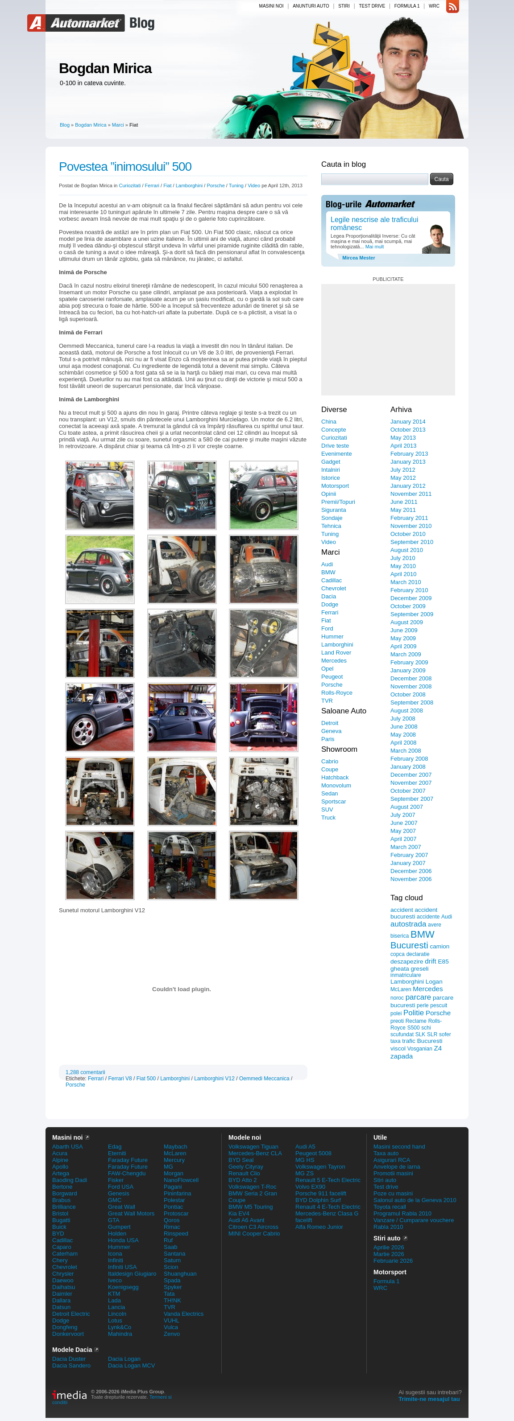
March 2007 (405, 847)
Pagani (173, 1186)
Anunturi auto (311, 6)
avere (434, 925)
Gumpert (119, 1226)
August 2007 (406, 806)
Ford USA (120, 1186)
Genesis (118, 1193)
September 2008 (411, 702)
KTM (114, 1293)
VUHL (171, 1320)
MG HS (305, 1160)
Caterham (65, 1253)
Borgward (64, 1193)
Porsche (215, 185)
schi (426, 1028)
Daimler (62, 1293)
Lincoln (117, 1313)
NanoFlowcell (181, 1180)
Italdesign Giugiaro (132, 1273)
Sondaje (332, 518)
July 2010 (402, 558)
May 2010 (403, 566)
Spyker (173, 1287)
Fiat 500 (146, 1078)
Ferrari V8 (120, 1078)
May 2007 (403, 831)
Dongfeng (64, 1327)
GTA (114, 1220)
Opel (327, 668)
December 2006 (411, 871)
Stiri (344, 6)
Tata (169, 1293)
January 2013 (408, 461)
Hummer (332, 636)
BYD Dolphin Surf (318, 1200)
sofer (445, 1034)
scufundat (402, 1034)
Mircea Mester (358, 257)
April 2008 (403, 742)
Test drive (372, 6)
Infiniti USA (122, 1267)
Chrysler (63, 1273)
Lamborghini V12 (214, 1078)
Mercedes (334, 660)
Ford (327, 628)
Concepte (333, 429)
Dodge (329, 604)
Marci (118, 125)
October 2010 (408, 534)
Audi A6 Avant (246, 1220)
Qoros (171, 1220)
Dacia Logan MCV (131, 1365)
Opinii (328, 493)
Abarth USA (67, 1146)
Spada (172, 1280)
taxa (395, 1041)
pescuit (438, 1005)
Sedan (329, 793)
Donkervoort (68, 1333)
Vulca (171, 1327)
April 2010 (403, 574)
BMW (328, 572)
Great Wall (121, 1206)
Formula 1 (407, 6)
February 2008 (409, 758)
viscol (398, 1048)
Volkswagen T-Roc (252, 1186)
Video (254, 185)
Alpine (60, 1160)
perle (423, 1005)
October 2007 (408, 790)
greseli (419, 968)
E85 (443, 961)
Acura (59, 1153)
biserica (399, 936)
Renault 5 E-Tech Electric (328, 1180)
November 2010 (411, 526)
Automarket (77, 23)
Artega (60, 1173)
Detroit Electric (71, 1313)
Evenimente (336, 453)
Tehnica (331, 526)
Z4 (438, 1048)
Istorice (330, 477)
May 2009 (403, 638)
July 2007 (402, 814)
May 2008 (403, 734)
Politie (413, 1013)
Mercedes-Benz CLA (255, 1153)
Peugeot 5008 (313, 1153)
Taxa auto (385, 1153)
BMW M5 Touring (250, 1206)
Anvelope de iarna (396, 1166)
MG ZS (304, 1173)
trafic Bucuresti (422, 1041)
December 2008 (411, 678)
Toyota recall (389, 1206)
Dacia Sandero (71, 1365)
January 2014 (408, 421)
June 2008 (404, 726)
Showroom (339, 749)
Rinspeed (176, 1233)
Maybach (175, 1146)
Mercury (174, 1160)
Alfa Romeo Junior (319, 1226)
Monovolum (336, 785)
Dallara (61, 1300)
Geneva (331, 731)
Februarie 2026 (393, 1260)
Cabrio (329, 761)
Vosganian (419, 1049)
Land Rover (336, 652)
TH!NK (172, 1300)
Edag (114, 1146)
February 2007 (409, 855)
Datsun (61, 1307)
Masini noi (271, 6)
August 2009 (406, 622)
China (328, 421)
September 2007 (411, 798)
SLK (420, 1034)
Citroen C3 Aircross (253, 1226)
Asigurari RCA (391, 1160)
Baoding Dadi (69, 1180)
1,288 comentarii (85, 1072)
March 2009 (405, 654)
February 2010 (409, 590)
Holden (117, 1233)
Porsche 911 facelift (320, 1193)
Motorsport (335, 485)
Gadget (330, 461)
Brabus (61, 1200)
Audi (327, 564)
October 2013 (408, 429)
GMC (114, 1200)
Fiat (167, 185)
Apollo (60, 1166)
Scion (171, 1267)
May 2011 (403, 510)
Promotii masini (393, 1173)
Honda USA (123, 1240)
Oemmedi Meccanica (264, 1078)
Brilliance (64, 1206)
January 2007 (408, 863)
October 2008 (408, 694)
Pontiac (173, 1206)
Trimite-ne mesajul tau (429, 1399)
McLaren (400, 989)
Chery (60, 1260)
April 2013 (403, 445)
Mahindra (120, 1333)
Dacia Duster (69, 1358)
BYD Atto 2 (242, 1180)
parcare (418, 997)
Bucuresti (409, 945)
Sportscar (333, 801)
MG (168, 1166)
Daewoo (63, 1280)
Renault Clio (244, 1173)
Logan (434, 981)
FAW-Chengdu (127, 1173)
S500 (413, 1028)
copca (397, 954)
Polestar (174, 1200)
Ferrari (152, 185)
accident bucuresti (413, 913)
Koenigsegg (123, 1287)
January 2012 (408, 485)
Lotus (115, 1320)
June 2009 (404, 630)
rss (453, 6)
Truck (328, 817)
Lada (114, 1300)
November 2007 (411, 782)
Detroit (329, 723)
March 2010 (405, 582)
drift (430, 961)
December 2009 (411, 598)
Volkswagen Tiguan (253, 1146)
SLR (432, 1034)
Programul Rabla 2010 (402, 1213)
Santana (174, 1253)
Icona (115, 1253)
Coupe (329, 769)
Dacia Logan (124, 1358)
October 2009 (408, 606)
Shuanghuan (180, 1273)
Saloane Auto (343, 711)
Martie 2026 (388, 1254)
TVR (327, 700)
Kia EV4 (238, 1213)
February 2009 (409, 662)
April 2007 (403, 839)
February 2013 (409, 453)
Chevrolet (333, 588)
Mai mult (374, 246)
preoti (397, 1021)
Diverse (334, 409)
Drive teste (335, 445)
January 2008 (408, 766)
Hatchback (334, 777)
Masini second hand (399, 1146)
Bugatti (61, 1220)
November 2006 (411, 879)
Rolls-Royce (336, 692)
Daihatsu (63, 1287)
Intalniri (330, 469)
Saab (170, 1247)
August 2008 (406, 710)
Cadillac (331, 580)
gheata (399, 968)
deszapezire (406, 961)
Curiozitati (130, 185)
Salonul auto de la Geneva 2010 (414, 1200)
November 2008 (411, 686)
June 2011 (404, 501)
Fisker (116, 1180)
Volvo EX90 (310, 1186)
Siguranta (333, 510)
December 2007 (411, 774)
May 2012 (403, 477)
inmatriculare (405, 975)
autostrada (408, 924)
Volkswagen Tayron (320, 1166)
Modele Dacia (72, 1349)
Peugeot (332, 676)
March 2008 (405, 750)
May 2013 (403, 437)
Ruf (168, 1240)
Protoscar (176, 1213)
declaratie (418, 954)
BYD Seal (240, 1160)
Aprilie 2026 (388, 1247)
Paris (328, 739)
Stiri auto (384, 1180)
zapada (401, 1056)
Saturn (172, 1260)
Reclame (416, 1021)
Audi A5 (305, 1146)
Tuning (236, 185)
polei (396, 1013)
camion (439, 946)
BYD (58, 1233)
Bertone (62, 1186)
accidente (428, 917)
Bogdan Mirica (105, 68)
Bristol (60, 1213)
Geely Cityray (245, 1166)
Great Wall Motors (131, 1213)
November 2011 (411, 493)
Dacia (328, 596)
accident (401, 909)
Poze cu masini (393, 1193)
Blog (141, 23)
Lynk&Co (119, 1327)
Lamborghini (189, 185)
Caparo (61, 1247)
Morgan (173, 1173)
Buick (59, 1226)
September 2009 (411, 614)
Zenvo (172, 1333)
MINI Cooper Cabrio (254, 1233)
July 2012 (402, 469)
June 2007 (404, 823)
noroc (397, 998)
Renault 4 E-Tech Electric (328, 1206)
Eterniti (117, 1153)
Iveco (115, 1280)
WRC (434, 6)
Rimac (172, 1226)
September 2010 (411, 542)
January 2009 (408, 670)
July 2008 (402, 718)
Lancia (116, 1307)
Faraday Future (128, 1160)
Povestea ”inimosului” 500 (125, 166)
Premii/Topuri (338, 501)
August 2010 (406, 550)
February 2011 (409, 518)
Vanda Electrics (183, 1313)
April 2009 (403, 646)
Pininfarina (177, 1193)
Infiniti (115, 1260)
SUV (327, 809)
